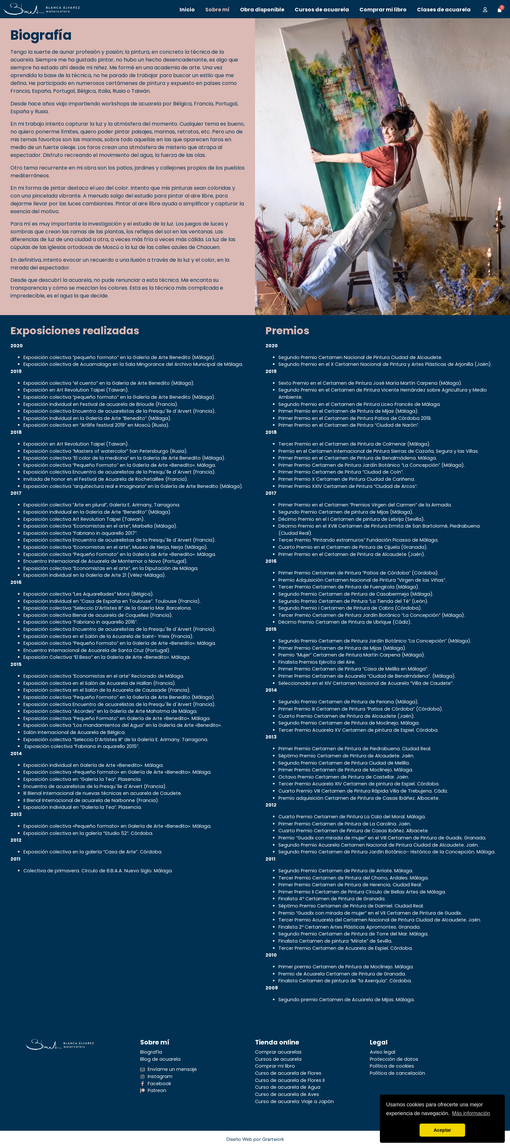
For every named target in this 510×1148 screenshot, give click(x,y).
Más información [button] (471, 1113)
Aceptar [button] (442, 1130)
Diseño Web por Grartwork (255, 1139)
